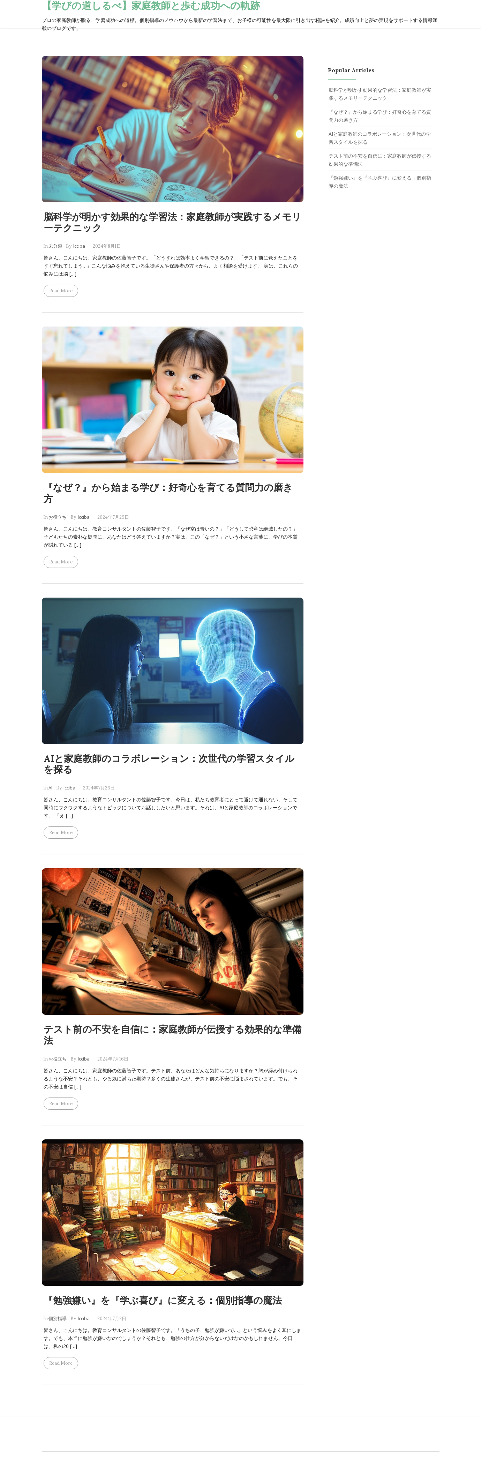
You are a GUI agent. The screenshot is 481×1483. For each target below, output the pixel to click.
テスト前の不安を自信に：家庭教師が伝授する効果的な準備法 (172, 1034)
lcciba (79, 246)
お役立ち (57, 517)
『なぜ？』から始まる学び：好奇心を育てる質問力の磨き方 (168, 492)
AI (50, 788)
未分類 (55, 246)
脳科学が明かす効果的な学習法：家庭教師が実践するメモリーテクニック (172, 222)
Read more (61, 291)
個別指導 (57, 1318)
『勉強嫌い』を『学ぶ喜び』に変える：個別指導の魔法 (163, 1300)
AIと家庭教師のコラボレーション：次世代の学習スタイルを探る (169, 764)
